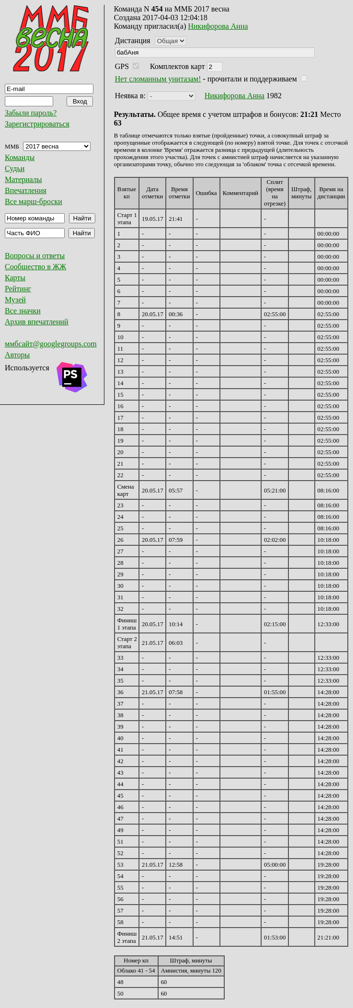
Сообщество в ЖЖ (35, 267)
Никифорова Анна (218, 26)
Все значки (23, 311)
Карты (15, 278)
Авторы (17, 355)
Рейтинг (18, 289)
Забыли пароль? (31, 113)
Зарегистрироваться (37, 124)
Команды (19, 157)
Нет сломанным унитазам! (158, 79)
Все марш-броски (33, 201)
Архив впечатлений (36, 322)
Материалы (23, 179)
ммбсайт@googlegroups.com (51, 344)
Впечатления (25, 190)
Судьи (14, 168)
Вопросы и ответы (35, 256)
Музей (15, 300)
